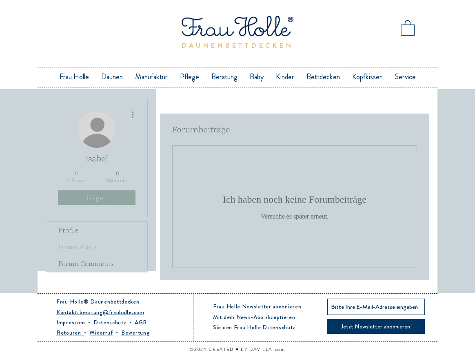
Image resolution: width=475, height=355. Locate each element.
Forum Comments (85, 263)
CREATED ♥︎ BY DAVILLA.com (247, 349)
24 (204, 349)
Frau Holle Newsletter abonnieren (257, 306)
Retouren (70, 332)
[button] (408, 27)
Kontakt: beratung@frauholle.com (100, 312)
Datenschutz (110, 322)
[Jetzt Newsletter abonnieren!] (376, 326)
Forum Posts (77, 246)
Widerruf (101, 332)
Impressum (70, 322)
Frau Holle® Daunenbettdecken (98, 301)
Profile (68, 230)
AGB (141, 322)
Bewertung (135, 332)
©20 (195, 349)
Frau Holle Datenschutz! (265, 327)
